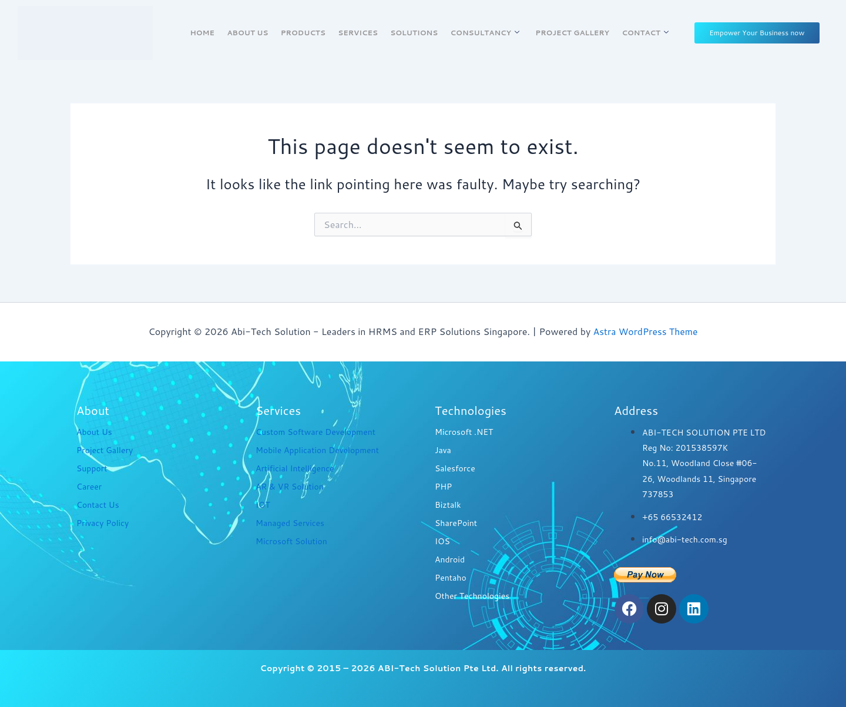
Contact (642, 33)
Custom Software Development (315, 432)
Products (304, 33)
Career (89, 486)
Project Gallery (570, 33)
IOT (263, 505)
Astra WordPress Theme (645, 331)
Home (205, 33)
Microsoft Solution (291, 541)
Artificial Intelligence (295, 468)
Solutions (414, 33)
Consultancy (483, 33)
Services (358, 33)
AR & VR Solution (290, 486)
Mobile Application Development (317, 450)
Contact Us (97, 505)
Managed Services (290, 523)
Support (92, 468)
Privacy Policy (102, 523)
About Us (249, 33)
